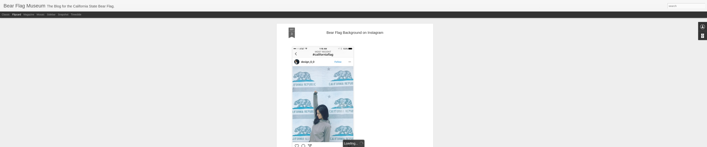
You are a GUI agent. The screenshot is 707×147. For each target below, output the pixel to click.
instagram (384, 87)
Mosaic (40, 14)
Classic (6, 14)
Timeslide (76, 14)
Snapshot (63, 14)
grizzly (374, 87)
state (411, 87)
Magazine (29, 14)
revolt (404, 87)
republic (395, 87)
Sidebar (51, 14)
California (342, 87)
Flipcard (16, 14)
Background (311, 87)
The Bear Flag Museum (372, 83)
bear (321, 87)
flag (367, 87)
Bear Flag (330, 87)
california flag (356, 87)
